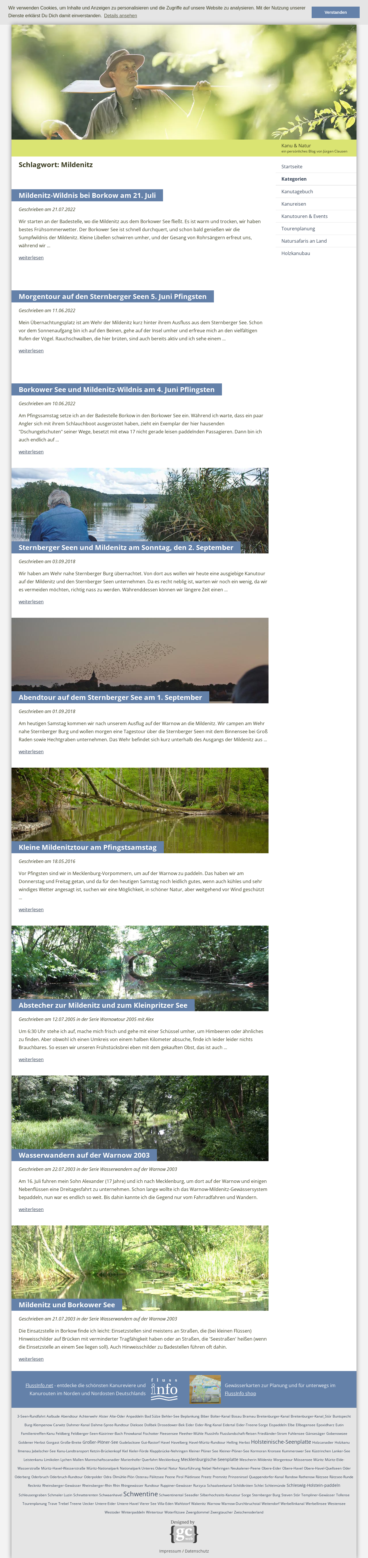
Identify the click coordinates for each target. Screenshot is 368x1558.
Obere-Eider (271, 1468)
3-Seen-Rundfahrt (31, 1416)
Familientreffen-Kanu (38, 1433)
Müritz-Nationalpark (103, 1468)
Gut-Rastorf (150, 1442)
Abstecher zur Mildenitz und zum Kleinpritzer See (103, 1005)
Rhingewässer (132, 1485)
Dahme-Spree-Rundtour (110, 1424)
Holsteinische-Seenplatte (281, 1441)
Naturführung (190, 1468)
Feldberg (63, 1433)
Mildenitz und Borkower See (67, 1304)
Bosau (236, 1416)
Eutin (340, 1424)
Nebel (206, 1468)
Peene (170, 1476)
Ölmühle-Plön (123, 1476)
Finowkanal (133, 1433)
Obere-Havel (292, 1468)
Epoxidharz (325, 1424)
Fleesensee (169, 1433)
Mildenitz (265, 1459)
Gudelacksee (129, 1442)
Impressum (170, 1551)
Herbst (244, 1442)
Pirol (179, 1476)
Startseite (291, 166)
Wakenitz (198, 1503)
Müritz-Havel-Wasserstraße (63, 1468)
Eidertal (229, 1424)
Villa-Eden (165, 1503)
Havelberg (179, 1442)
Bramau (249, 1416)
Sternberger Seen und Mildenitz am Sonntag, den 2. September (126, 547)
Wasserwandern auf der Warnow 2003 (84, 1155)
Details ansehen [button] (120, 15)
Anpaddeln (134, 1416)
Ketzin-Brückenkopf (105, 1451)
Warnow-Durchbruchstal (240, 1503)
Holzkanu (342, 1442)
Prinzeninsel (238, 1476)
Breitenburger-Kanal (273, 1416)
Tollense (343, 1495)
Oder (347, 1468)
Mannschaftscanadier (102, 1459)
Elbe (291, 1424)
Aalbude (53, 1416)
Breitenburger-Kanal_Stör (311, 1416)
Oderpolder (93, 1476)
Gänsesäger (315, 1433)
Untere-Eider (105, 1503)
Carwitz (59, 1424)
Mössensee (303, 1459)
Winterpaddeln (133, 1512)
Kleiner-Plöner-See (234, 1451)
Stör (297, 1495)
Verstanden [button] (336, 12)
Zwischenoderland (248, 1512)
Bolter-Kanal (220, 1416)
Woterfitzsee (174, 1512)
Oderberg (22, 1476)
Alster (103, 1416)
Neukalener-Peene (245, 1468)
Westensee (337, 1503)
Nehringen (220, 1468)
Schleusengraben (33, 1495)
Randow (291, 1476)
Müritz (318, 1459)
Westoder (112, 1512)
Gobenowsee (336, 1433)
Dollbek (150, 1424)
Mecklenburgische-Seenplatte (209, 1459)
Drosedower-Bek (171, 1424)
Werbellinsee (316, 1503)
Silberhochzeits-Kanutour (220, 1495)
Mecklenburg (169, 1459)
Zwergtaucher (221, 1512)
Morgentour (283, 1459)
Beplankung (190, 1416)
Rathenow (307, 1476)
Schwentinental (171, 1495)
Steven (286, 1495)
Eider (190, 1424)
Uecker (88, 1503)
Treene (75, 1503)
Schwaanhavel (110, 1495)
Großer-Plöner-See (100, 1442)
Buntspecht (342, 1416)
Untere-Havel (128, 1503)
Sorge (246, 1495)
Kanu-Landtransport (73, 1451)
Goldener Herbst (31, 1442)
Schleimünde (275, 1485)
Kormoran (258, 1451)
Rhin (116, 1485)
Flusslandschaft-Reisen (238, 1433)
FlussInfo (212, 1433)
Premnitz (220, 1476)
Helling (232, 1442)
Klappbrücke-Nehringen (169, 1451)
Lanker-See (341, 1451)
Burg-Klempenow (38, 1424)
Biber (205, 1416)
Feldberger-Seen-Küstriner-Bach (97, 1433)
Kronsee (274, 1451)
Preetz (206, 1476)
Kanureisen (293, 204)
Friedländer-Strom (272, 1433)
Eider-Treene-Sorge (252, 1424)
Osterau (141, 1476)
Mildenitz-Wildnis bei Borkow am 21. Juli (87, 195)
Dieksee (136, 1424)
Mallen (78, 1459)
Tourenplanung (298, 228)
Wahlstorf (182, 1503)
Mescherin (247, 1459)
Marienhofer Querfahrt (139, 1459)
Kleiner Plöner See (203, 1451)
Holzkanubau (295, 253)
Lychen (66, 1459)
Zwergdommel (197, 1512)
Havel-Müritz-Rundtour (207, 1442)
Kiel (125, 1451)
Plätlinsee (192, 1476)
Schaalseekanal (219, 1485)
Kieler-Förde (139, 1451)
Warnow (213, 1503)
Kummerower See (296, 1451)
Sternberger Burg (266, 1495)
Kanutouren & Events (304, 216)
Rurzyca (199, 1485)
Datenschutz (197, 1551)
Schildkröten (243, 1485)
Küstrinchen (321, 1451)
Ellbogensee (305, 1424)
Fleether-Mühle (191, 1433)
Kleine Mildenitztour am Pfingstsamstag (88, 847)
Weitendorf (270, 1503)
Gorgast (52, 1442)
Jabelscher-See (44, 1451)
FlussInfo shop (240, 1393)
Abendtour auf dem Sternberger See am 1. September (110, 697)
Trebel (63, 1503)
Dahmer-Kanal (78, 1424)
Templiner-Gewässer (318, 1495)
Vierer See (148, 1503)
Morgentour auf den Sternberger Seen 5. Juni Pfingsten (113, 296)
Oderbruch (40, 1476)
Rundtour (152, 1485)
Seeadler (192, 1495)
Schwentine (140, 1493)
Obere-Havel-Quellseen (323, 1468)
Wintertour (154, 1512)
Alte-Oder (117, 1416)
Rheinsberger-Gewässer (61, 1485)
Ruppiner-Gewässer (176, 1485)
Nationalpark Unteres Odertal (143, 1468)
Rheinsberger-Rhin (97, 1485)
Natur (173, 1468)
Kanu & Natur (296, 145)
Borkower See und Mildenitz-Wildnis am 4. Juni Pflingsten (117, 389)
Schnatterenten (85, 1495)
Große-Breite (70, 1442)
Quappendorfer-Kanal (266, 1476)
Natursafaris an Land (304, 241)
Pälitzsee (157, 1476)
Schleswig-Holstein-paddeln (313, 1485)
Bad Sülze (152, 1416)
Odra (107, 1476)
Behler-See (170, 1416)
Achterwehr (88, 1416)
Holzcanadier (323, 1442)
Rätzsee (322, 1476)
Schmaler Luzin (60, 1495)
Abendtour (69, 1416)
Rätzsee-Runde (341, 1476)
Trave (52, 1503)
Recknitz (34, 1485)
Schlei (259, 1485)
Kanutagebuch (297, 191)
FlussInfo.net (39, 1385)
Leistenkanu (33, 1459)
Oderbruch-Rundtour (66, 1476)
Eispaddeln (278, 1424)
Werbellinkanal (292, 1503)
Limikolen (51, 1459)
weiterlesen (31, 257)
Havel (165, 1442)
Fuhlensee (296, 1433)
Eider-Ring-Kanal (208, 1424)
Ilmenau (24, 1451)
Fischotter (151, 1433)
